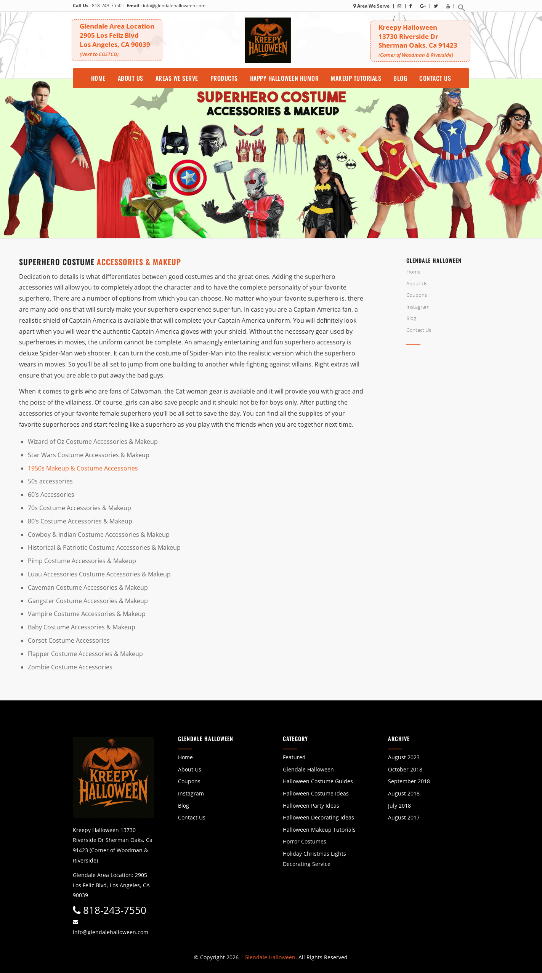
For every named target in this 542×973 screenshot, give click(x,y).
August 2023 (404, 757)
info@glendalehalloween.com (174, 5)
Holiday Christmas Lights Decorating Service (314, 858)
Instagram (418, 306)
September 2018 (409, 781)
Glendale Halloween (308, 769)
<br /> (464, 419)
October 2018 (405, 769)
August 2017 (404, 817)
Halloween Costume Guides (318, 781)
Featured (294, 757)
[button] (461, 10)
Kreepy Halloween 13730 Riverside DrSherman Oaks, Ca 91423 (421, 40)
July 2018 (399, 805)
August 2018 (404, 793)
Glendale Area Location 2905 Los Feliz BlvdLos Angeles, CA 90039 (118, 39)
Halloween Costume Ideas (316, 793)
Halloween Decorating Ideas (318, 817)
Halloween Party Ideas (311, 805)
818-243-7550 (107, 5)
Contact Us (418, 329)
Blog (411, 318)
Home (413, 271)
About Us (416, 283)
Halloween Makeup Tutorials (319, 829)
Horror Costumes (304, 841)
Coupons (416, 294)
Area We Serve (371, 6)
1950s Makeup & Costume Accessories (83, 468)
